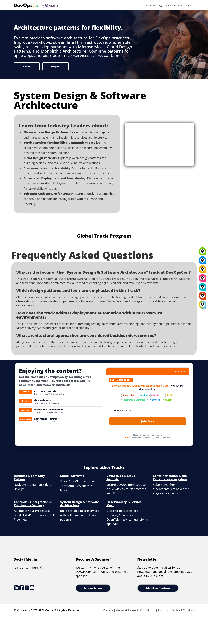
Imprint (163, 610)
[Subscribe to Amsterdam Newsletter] (121, 395)
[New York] (202, 261)
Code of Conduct (182, 610)
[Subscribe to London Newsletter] (138, 395)
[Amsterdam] (202, 297)
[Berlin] (202, 270)
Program (150, 5)
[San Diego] (202, 279)
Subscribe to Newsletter (158, 588)
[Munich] (202, 252)
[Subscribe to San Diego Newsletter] (151, 395)
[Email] (147, 410)
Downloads (170, 5)
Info (180, 5)
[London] (202, 288)
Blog (159, 5)
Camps (188, 5)
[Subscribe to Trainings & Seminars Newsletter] (122, 400)
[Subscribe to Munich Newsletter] (163, 400)
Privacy (108, 610)
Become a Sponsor (93, 588)
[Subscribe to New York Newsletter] (148, 400)
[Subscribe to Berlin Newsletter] (165, 395)
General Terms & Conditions (135, 610)
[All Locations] (202, 305)
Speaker (26, 66)
